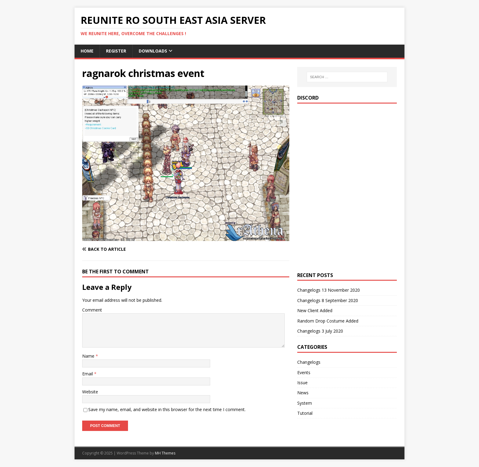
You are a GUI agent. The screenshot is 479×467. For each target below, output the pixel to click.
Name (89, 356)
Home (87, 51)
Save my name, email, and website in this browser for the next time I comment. (167, 409)
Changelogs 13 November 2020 (328, 290)
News (303, 393)
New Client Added (314, 310)
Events (303, 372)
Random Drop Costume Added (327, 321)
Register (116, 51)
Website (90, 392)
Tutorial (305, 413)
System (304, 403)
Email (88, 374)
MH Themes (165, 453)
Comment (92, 310)
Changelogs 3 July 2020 (320, 331)
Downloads (153, 51)
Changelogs (308, 362)
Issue (302, 382)
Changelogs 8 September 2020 (327, 300)
